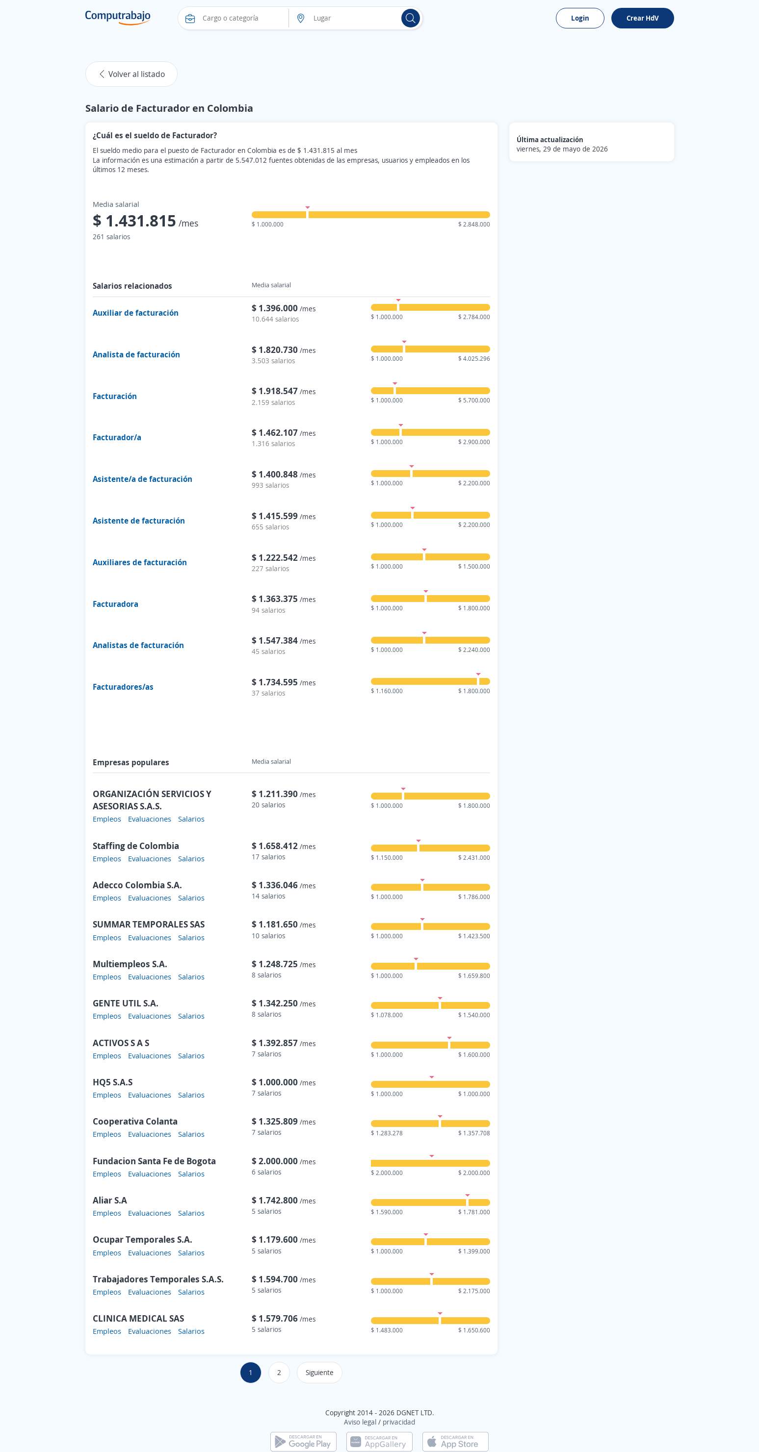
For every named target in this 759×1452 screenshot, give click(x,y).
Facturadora (115, 604)
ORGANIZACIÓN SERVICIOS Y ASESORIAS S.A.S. (152, 800)
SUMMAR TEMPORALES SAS (149, 924)
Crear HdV (643, 18)
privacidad (399, 1422)
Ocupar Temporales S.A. (142, 1239)
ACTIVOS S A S (121, 1043)
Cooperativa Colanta (135, 1121)
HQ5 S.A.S (112, 1082)
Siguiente (320, 1372)
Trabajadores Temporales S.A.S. (158, 1279)
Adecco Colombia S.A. (137, 885)
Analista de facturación (136, 354)
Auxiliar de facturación (136, 312)
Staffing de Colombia (136, 845)
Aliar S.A (110, 1200)
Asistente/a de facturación (142, 479)
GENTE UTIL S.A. (125, 1003)
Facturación (115, 396)
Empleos (107, 819)
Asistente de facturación (139, 520)
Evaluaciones (149, 819)
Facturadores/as (123, 686)
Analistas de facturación (138, 645)
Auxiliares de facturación (140, 562)
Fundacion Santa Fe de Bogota (154, 1161)
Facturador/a (117, 437)
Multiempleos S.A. (130, 964)
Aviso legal (360, 1422)
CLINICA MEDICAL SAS (138, 1318)
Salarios (191, 819)
